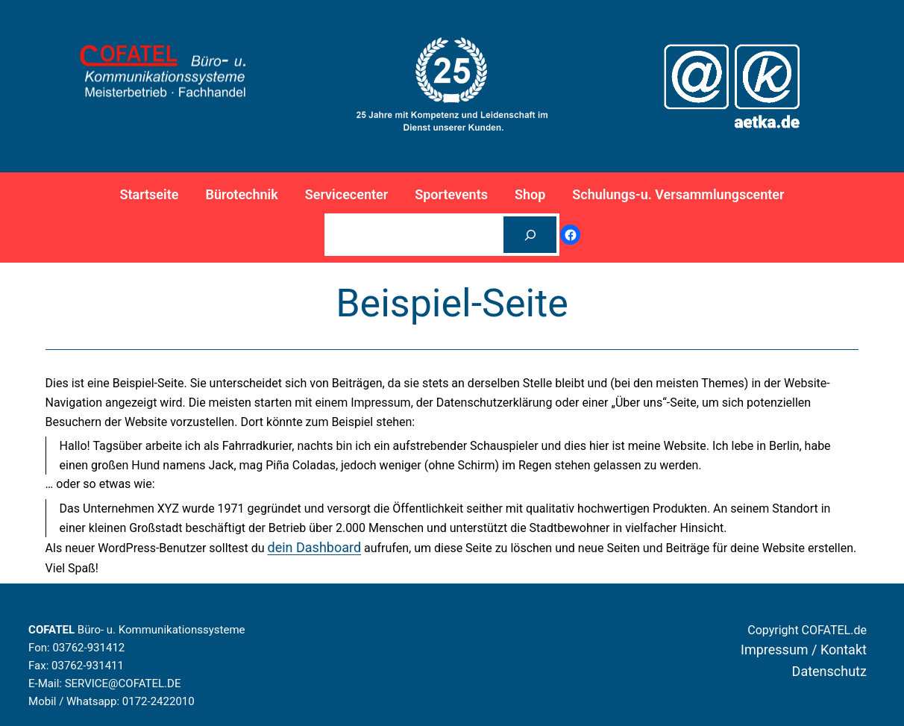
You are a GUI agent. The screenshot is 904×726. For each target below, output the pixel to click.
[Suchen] (529, 234)
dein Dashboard (315, 547)
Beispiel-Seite (452, 303)
